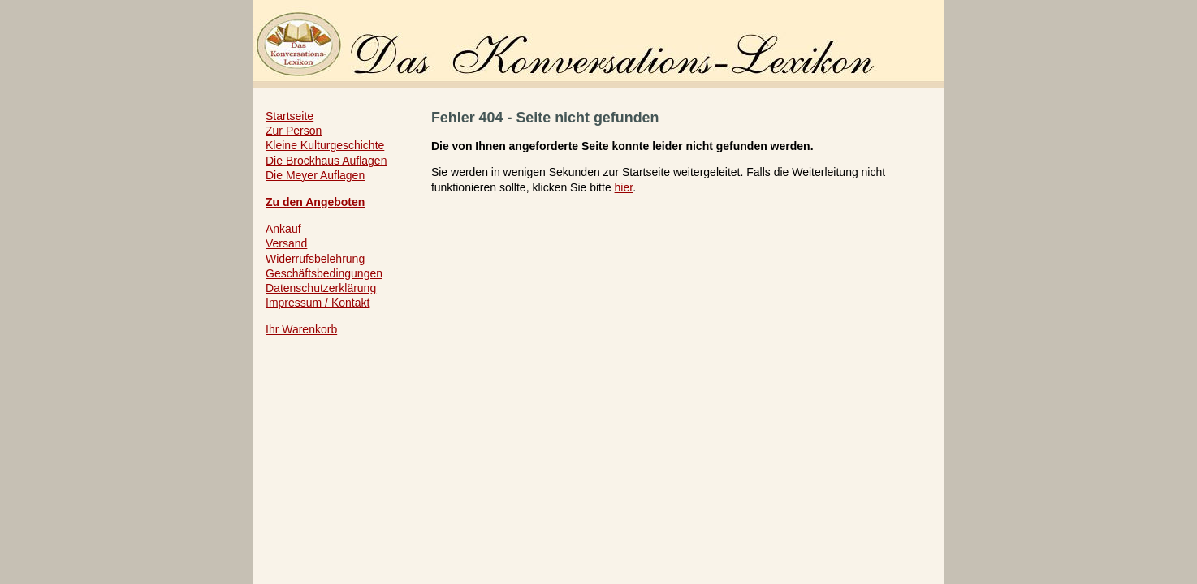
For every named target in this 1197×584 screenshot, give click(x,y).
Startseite (289, 116)
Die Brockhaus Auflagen (326, 160)
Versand (286, 243)
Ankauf (283, 228)
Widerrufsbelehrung (315, 258)
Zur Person (294, 130)
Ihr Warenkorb (301, 329)
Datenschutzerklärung (321, 287)
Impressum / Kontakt (317, 302)
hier (624, 187)
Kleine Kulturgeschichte (325, 145)
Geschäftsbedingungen (324, 273)
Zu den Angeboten (315, 201)
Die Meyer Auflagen (315, 175)
